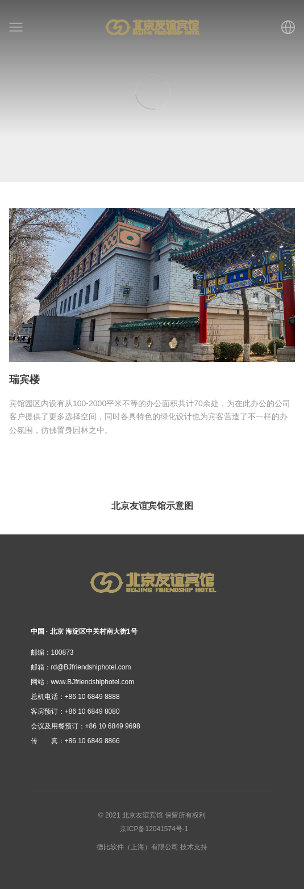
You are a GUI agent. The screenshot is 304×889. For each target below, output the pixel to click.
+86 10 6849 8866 (75, 741)
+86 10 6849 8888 (75, 697)
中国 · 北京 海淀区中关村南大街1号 (84, 631)
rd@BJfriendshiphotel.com (81, 667)
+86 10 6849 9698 (85, 726)
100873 (52, 652)
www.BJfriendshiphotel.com (83, 682)
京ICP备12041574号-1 (154, 828)
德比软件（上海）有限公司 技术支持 (152, 847)
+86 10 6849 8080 (75, 711)
